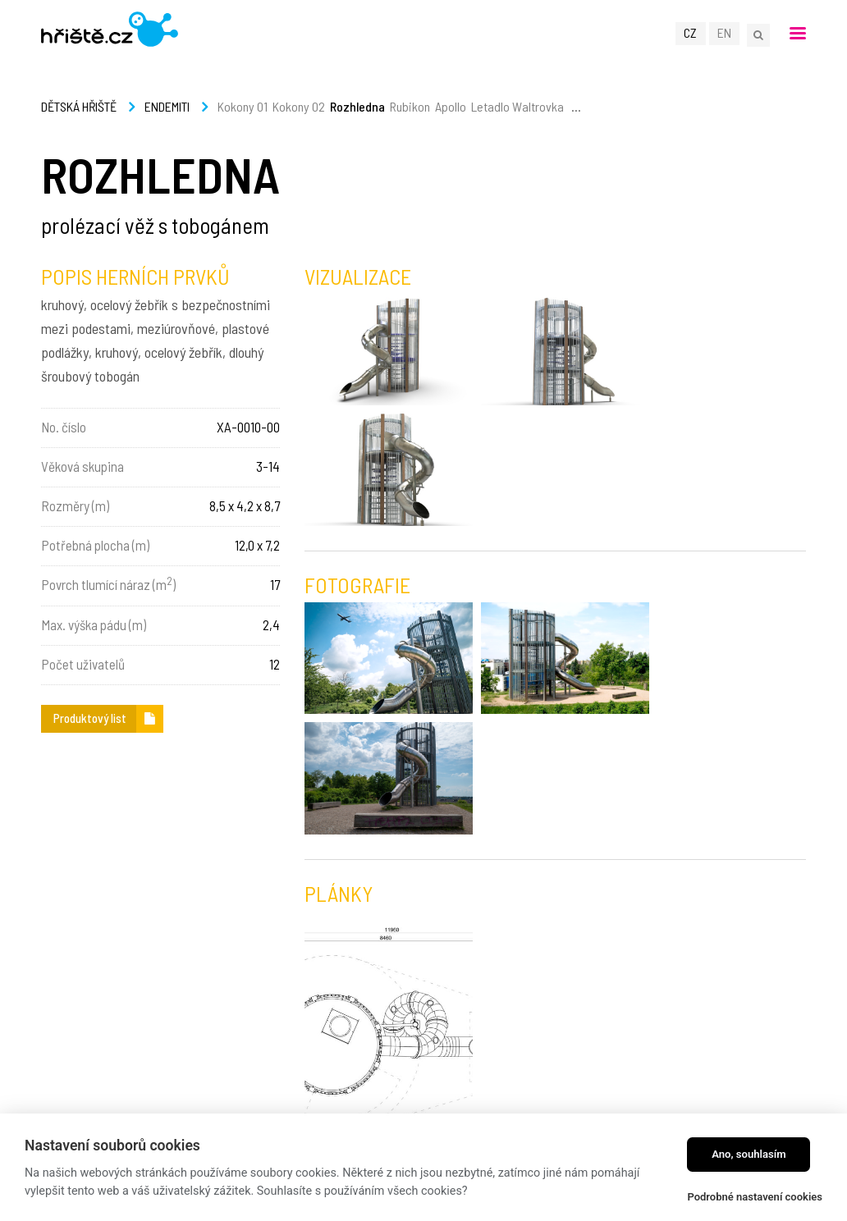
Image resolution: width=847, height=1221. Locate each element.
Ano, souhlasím (749, 1154)
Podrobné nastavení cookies (754, 1197)
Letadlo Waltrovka (517, 106)
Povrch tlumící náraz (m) (108, 583)
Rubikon (410, 106)
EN (725, 34)
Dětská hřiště (79, 106)
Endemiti (167, 106)
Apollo (450, 106)
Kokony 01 (242, 106)
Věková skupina (82, 466)
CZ (691, 34)
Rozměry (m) (75, 505)
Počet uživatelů (83, 664)
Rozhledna (357, 106)
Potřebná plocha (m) (95, 545)
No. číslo (63, 426)
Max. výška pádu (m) (93, 624)
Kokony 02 (298, 106)
